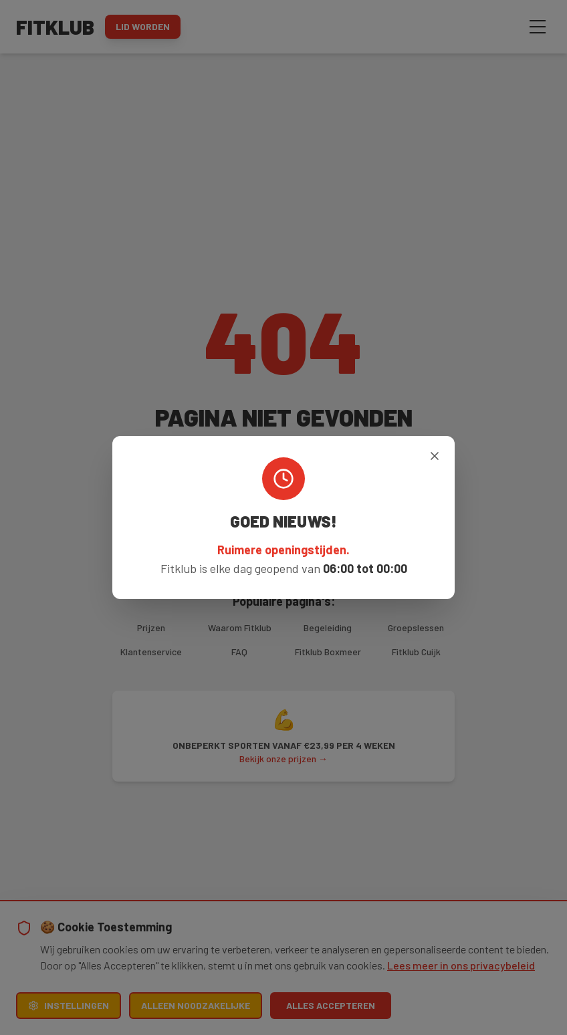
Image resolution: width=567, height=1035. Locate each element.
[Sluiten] (435, 456)
